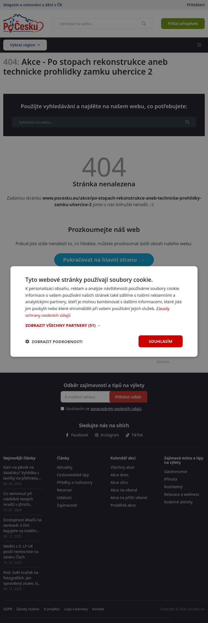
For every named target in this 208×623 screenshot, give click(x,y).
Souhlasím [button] (161, 341)
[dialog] (103, 311)
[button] (104, 324)
